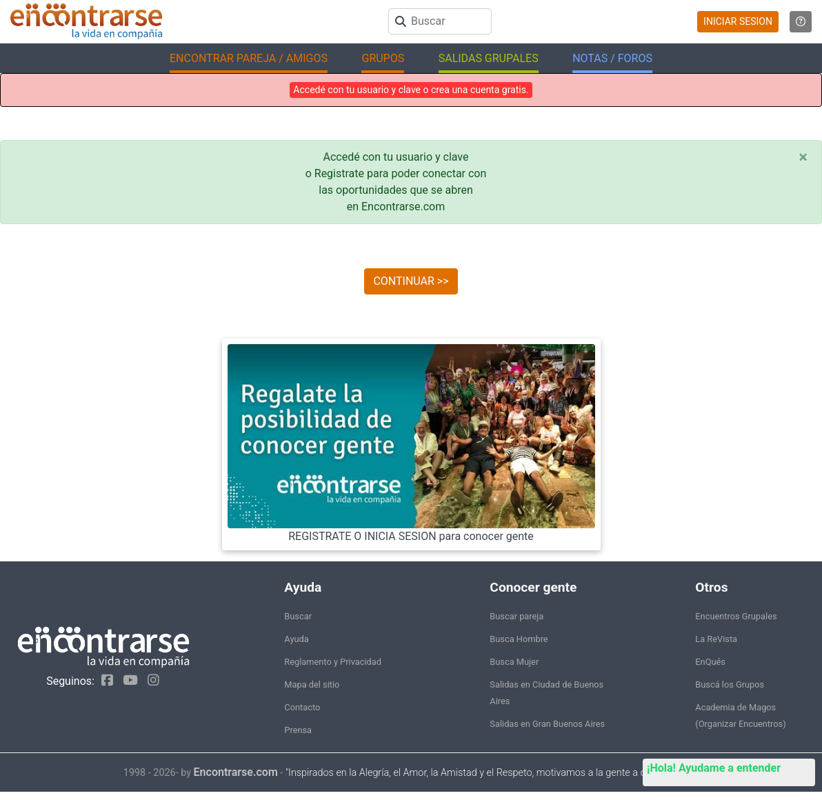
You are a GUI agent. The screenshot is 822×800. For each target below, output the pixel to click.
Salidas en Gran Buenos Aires (547, 724)
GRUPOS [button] (382, 58)
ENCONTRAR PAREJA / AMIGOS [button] (249, 58)
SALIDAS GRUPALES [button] (489, 58)
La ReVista (716, 639)
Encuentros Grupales (735, 616)
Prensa (298, 730)
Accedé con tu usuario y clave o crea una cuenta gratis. (410, 89)
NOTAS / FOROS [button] (612, 58)
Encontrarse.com (236, 772)
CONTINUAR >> (410, 281)
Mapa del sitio (311, 684)
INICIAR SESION (737, 21)
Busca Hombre (519, 639)
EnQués (710, 662)
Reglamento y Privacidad (332, 662)
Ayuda (296, 639)
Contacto (302, 707)
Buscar (298, 616)
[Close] (803, 157)
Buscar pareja (516, 616)
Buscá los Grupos (729, 684)
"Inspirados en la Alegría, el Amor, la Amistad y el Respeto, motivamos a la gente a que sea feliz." (492, 773)
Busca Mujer (514, 662)
